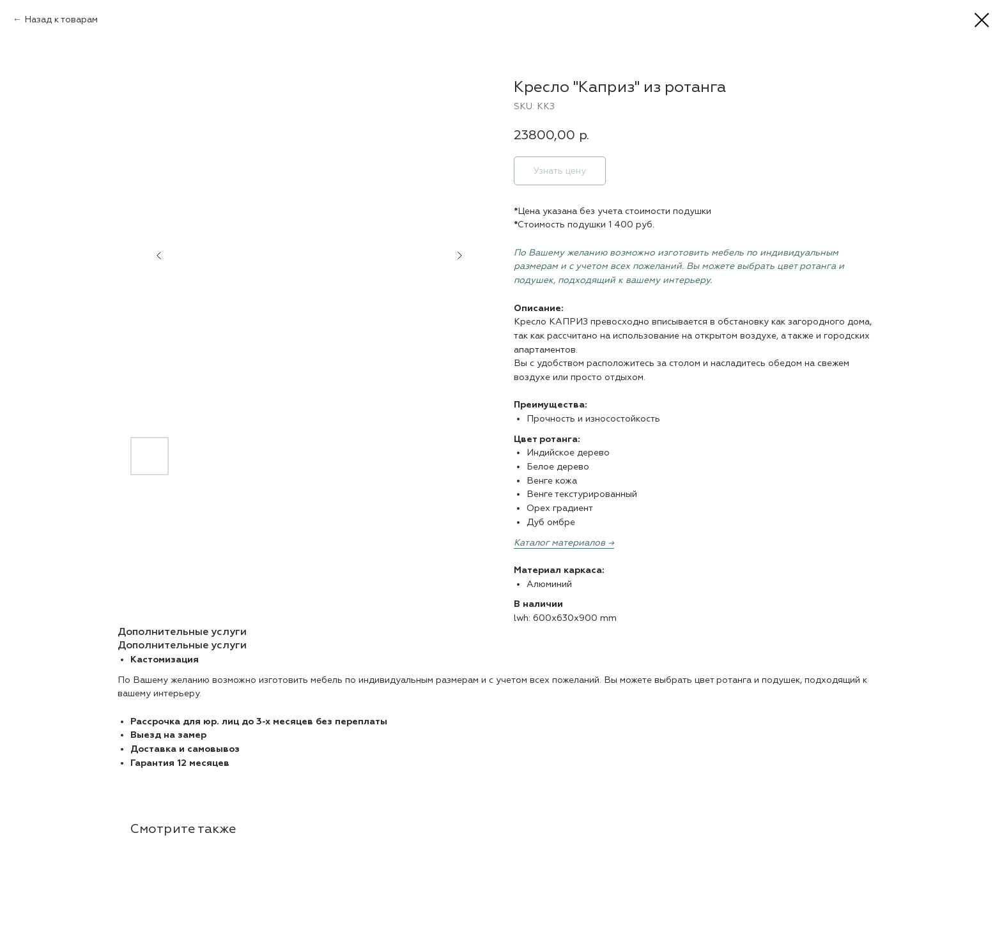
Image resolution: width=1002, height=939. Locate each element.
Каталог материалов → (564, 542)
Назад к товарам (61, 19)
